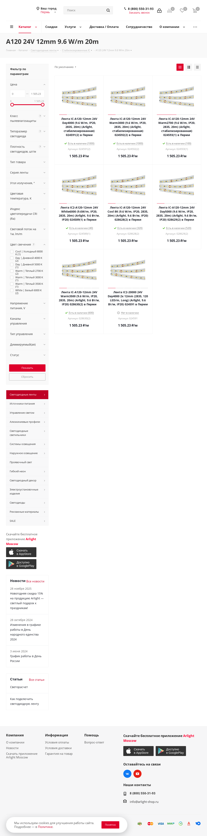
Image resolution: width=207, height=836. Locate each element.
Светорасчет (19, 687)
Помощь (91, 735)
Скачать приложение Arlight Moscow (21, 755)
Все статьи (36, 680)
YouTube (137, 774)
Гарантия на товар (59, 754)
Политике (45, 827)
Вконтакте (127, 774)
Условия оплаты (57, 742)
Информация (56, 735)
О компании (15, 742)
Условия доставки (58, 748)
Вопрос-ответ (94, 742)
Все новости (35, 581)
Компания (15, 735)
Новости (12, 748)
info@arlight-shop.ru (144, 802)
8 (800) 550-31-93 (141, 9)
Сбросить (27, 376)
